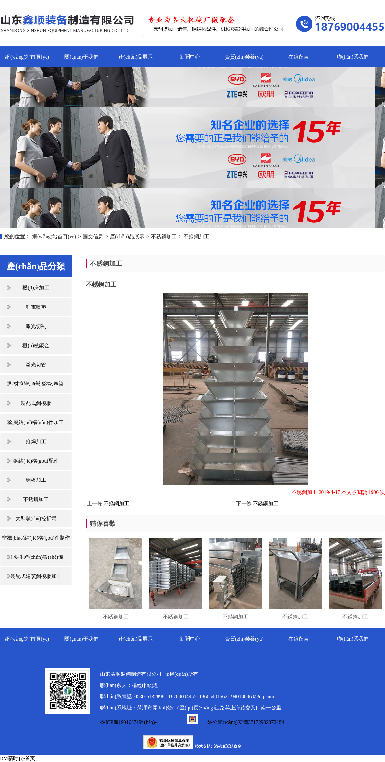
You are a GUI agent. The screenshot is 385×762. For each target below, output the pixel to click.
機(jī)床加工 (35, 287)
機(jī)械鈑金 (35, 345)
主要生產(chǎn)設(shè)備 (36, 557)
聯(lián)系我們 (353, 57)
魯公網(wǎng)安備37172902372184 (235, 722)
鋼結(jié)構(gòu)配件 (35, 461)
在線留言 (298, 57)
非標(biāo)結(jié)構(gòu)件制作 (36, 537)
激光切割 (36, 326)
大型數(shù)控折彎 (36, 518)
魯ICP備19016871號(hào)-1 (129, 722)
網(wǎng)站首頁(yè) (27, 57)
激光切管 (36, 364)
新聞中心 (190, 57)
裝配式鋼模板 (36, 403)
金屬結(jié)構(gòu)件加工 (36, 422)
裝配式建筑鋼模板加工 (36, 576)
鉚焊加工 (36, 441)
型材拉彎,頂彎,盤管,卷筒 (36, 384)
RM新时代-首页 (17, 758)
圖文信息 (93, 236)
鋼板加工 (36, 480)
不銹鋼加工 (164, 236)
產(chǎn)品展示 (136, 57)
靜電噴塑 (36, 307)
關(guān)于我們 (81, 57)
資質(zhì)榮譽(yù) (244, 57)
